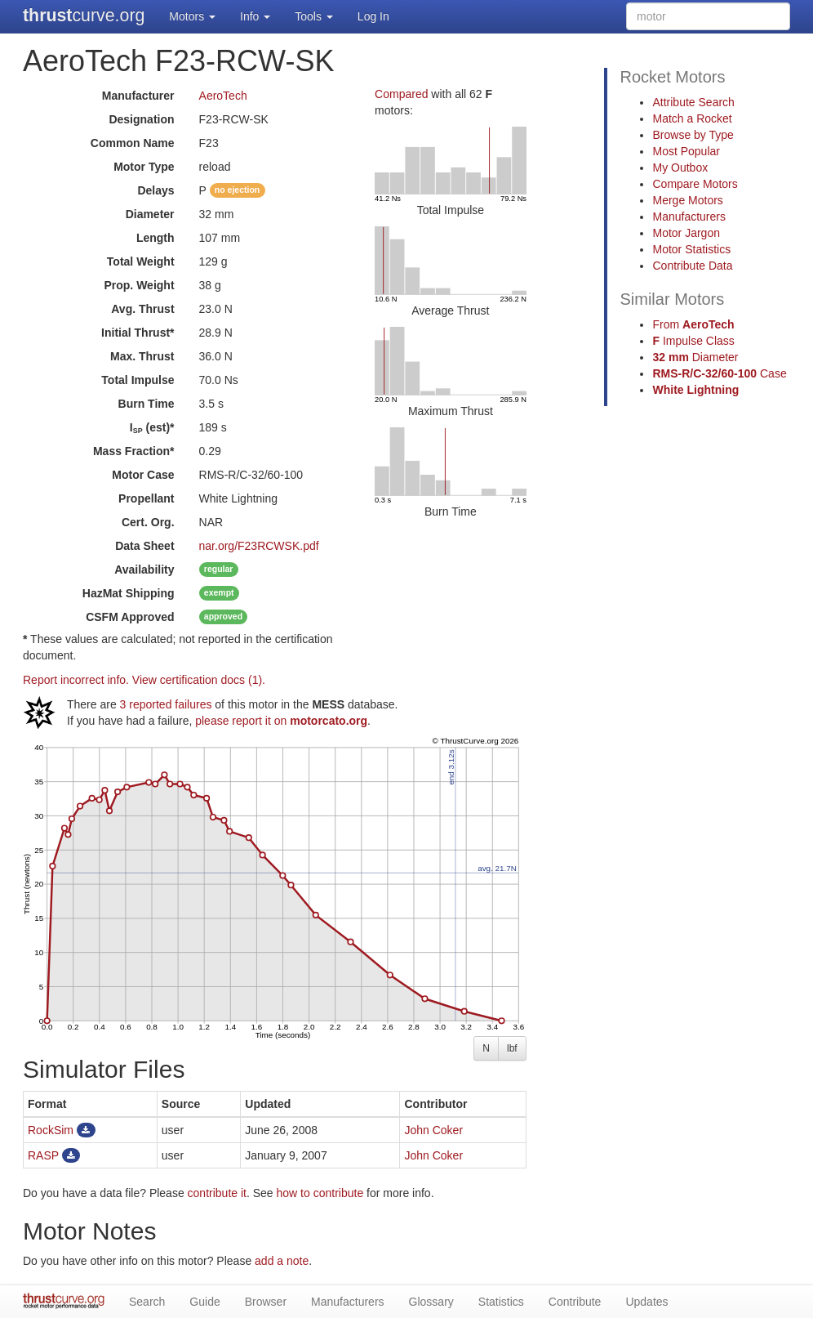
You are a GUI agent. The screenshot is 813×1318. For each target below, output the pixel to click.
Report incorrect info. (76, 679)
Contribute (575, 1301)
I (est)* (152, 428)
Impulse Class (693, 340)
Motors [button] (192, 16)
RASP (43, 1155)
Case (719, 373)
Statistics (501, 1301)
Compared (401, 94)
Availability (144, 569)
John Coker (433, 1130)
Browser (266, 1301)
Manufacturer (138, 95)
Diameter (150, 214)
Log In (373, 16)
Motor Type (143, 166)
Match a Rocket (691, 118)
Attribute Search (693, 102)
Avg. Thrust (142, 308)
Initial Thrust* (137, 332)
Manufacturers (688, 216)
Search (147, 1301)
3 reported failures (166, 704)
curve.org (83, 15)
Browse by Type (692, 134)
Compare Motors (694, 183)
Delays (155, 190)
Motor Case (143, 474)
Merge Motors (687, 200)
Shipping (128, 593)
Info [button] (255, 16)
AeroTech (223, 95)
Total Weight (141, 261)
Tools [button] (314, 16)
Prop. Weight (139, 285)
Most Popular (685, 151)
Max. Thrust (142, 356)
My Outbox (680, 167)
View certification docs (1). (198, 679)
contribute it (217, 1193)
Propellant (146, 498)
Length (155, 237)
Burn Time (146, 403)
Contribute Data (692, 265)
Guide (204, 1301)
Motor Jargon (685, 232)
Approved (130, 616)
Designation (141, 119)
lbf (512, 1048)
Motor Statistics (691, 249)
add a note (282, 1260)
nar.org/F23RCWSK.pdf (259, 545)
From (693, 324)
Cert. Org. (148, 522)
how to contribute (320, 1193)
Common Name (133, 143)
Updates (646, 1301)
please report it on (281, 720)
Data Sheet (144, 545)
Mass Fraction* (134, 451)
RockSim (50, 1130)
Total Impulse (137, 379)
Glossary (431, 1301)
